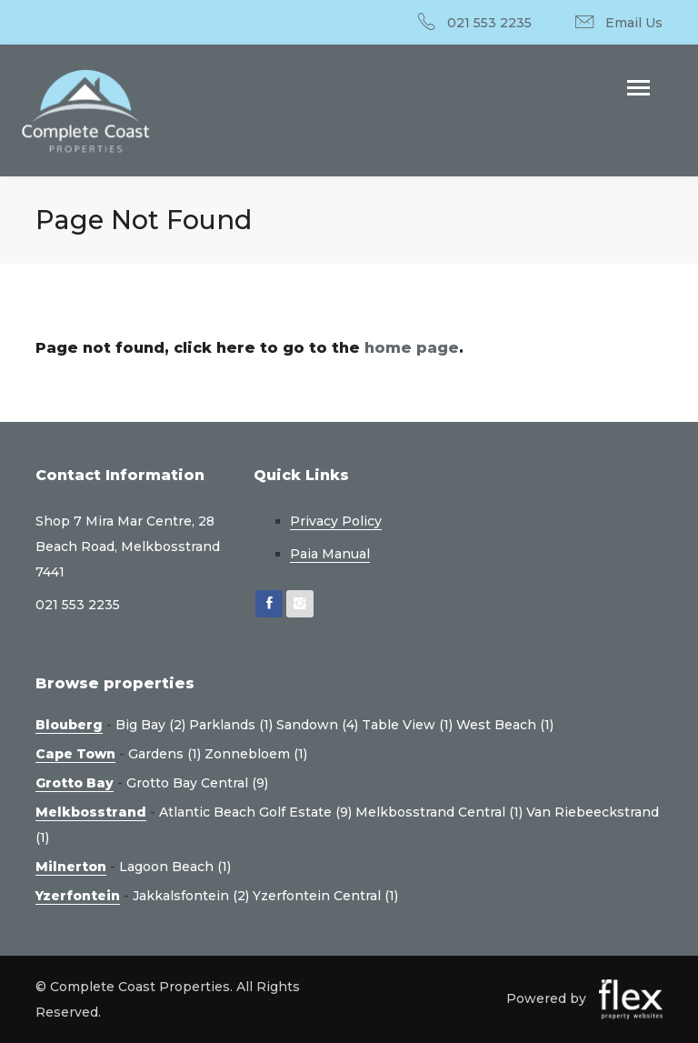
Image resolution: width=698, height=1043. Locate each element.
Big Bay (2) (150, 725)
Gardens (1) (164, 754)
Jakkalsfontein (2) (191, 896)
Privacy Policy (336, 521)
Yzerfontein (77, 896)
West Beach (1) (504, 725)
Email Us (634, 23)
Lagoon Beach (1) (175, 866)
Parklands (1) (231, 725)
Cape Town (75, 754)
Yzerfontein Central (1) (325, 896)
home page (411, 347)
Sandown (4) (317, 725)
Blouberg (69, 725)
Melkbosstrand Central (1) (439, 812)
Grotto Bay (74, 783)
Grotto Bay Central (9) (197, 783)
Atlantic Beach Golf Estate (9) (255, 812)
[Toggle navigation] (638, 89)
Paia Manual (330, 554)
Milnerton (70, 866)
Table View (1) (407, 725)
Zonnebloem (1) (255, 754)
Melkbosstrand (90, 812)
